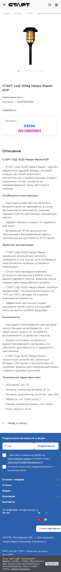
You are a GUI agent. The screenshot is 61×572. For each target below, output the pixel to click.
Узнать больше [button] (20, 569)
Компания (8, 496)
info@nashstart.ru (29, 510)
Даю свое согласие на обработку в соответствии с (26, 458)
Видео (6, 490)
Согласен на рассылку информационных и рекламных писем (27, 468)
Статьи (6, 485)
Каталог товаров (13, 479)
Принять (51, 563)
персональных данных (19, 459)
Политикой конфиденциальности (25, 462)
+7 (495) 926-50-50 (10, 511)
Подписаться (46, 446)
